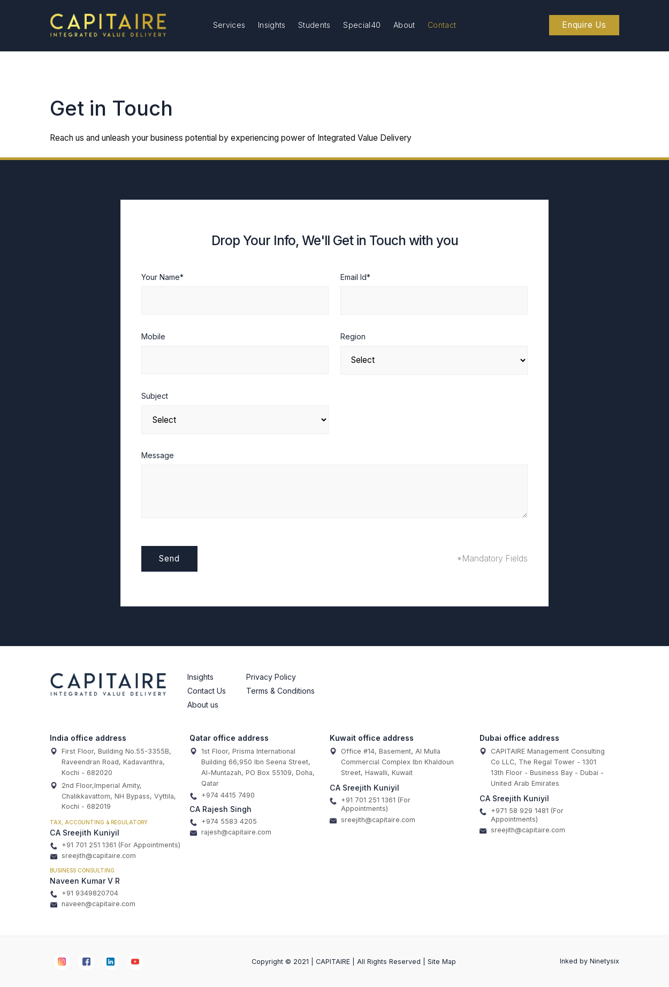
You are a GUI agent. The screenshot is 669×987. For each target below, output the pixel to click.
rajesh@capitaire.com (230, 832)
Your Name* (162, 277)
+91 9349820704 (84, 893)
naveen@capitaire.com (92, 904)
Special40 (362, 24)
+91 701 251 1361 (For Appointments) (115, 845)
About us (202, 704)
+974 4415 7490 (222, 795)
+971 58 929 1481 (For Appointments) (522, 815)
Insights (272, 24)
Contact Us (206, 690)
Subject (154, 395)
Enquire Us (584, 25)
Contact (442, 24)
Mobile (153, 336)
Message (157, 455)
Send (169, 558)
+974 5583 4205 (223, 821)
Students (314, 24)
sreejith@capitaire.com (93, 856)
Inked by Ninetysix (589, 961)
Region (353, 336)
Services (229, 24)
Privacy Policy (271, 676)
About (404, 24)
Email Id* (355, 277)
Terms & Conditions (280, 690)
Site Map (442, 962)
